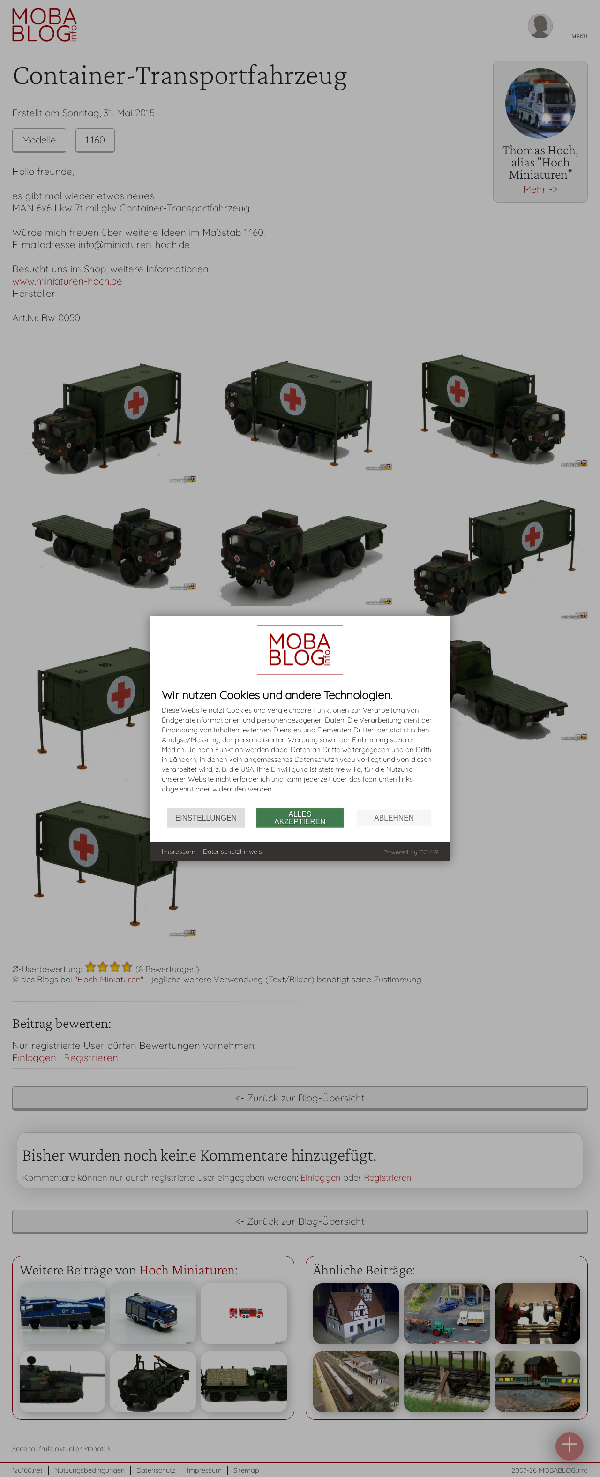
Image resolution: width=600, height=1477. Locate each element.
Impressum (178, 851)
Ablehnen (394, 817)
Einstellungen (206, 817)
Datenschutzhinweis (232, 851)
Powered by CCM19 (410, 852)
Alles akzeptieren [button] (299, 817)
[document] (300, 748)
